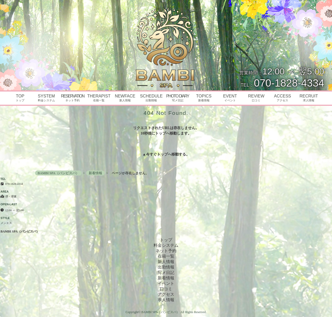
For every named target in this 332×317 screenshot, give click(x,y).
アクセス (166, 294)
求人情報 (166, 300)
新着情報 (166, 278)
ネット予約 (166, 251)
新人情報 (166, 261)
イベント (166, 283)
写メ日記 (166, 272)
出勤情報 (166, 267)
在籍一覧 (166, 256)
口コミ (166, 289)
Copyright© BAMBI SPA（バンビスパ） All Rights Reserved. (166, 312)
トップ (162, 154)
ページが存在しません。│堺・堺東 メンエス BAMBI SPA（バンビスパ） (281, 2)
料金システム (166, 245)
